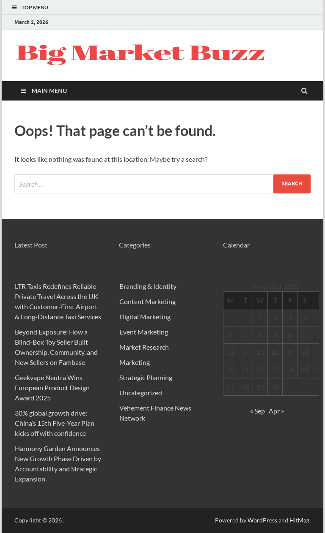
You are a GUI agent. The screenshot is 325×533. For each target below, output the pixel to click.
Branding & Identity (147, 286)
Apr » (276, 411)
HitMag (299, 520)
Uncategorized (140, 393)
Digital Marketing (145, 317)
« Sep (257, 411)
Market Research (144, 347)
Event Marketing (143, 332)
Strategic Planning (145, 377)
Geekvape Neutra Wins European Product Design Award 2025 (52, 387)
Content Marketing (147, 301)
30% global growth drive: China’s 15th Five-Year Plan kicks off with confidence (54, 423)
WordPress (262, 520)
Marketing (134, 362)
